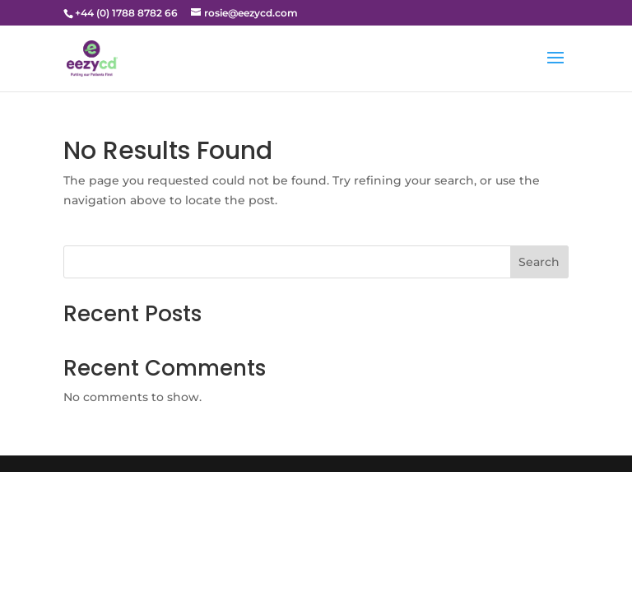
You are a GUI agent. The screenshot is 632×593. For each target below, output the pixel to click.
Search (539, 261)
